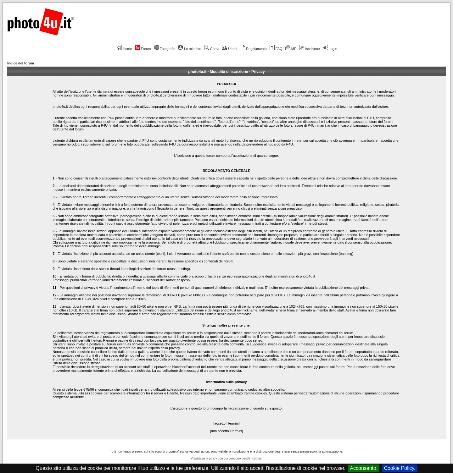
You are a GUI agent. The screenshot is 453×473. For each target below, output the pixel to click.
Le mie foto (189, 49)
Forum (143, 49)
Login (330, 49)
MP (290, 49)
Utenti (229, 49)
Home (124, 49)
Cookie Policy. (399, 468)
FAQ (276, 49)
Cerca (211, 49)
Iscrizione (309, 49)
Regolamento (253, 49)
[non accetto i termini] (226, 431)
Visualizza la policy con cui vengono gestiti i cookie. (226, 458)
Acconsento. (364, 468)
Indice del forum (20, 63)
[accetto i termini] (226, 423)
